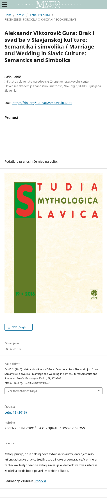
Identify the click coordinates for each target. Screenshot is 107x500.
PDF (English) (20, 327)
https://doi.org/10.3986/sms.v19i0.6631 (42, 103)
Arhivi (20, 15)
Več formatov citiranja (22, 391)
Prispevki (40, 481)
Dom (8, 15)
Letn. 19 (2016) (40, 15)
